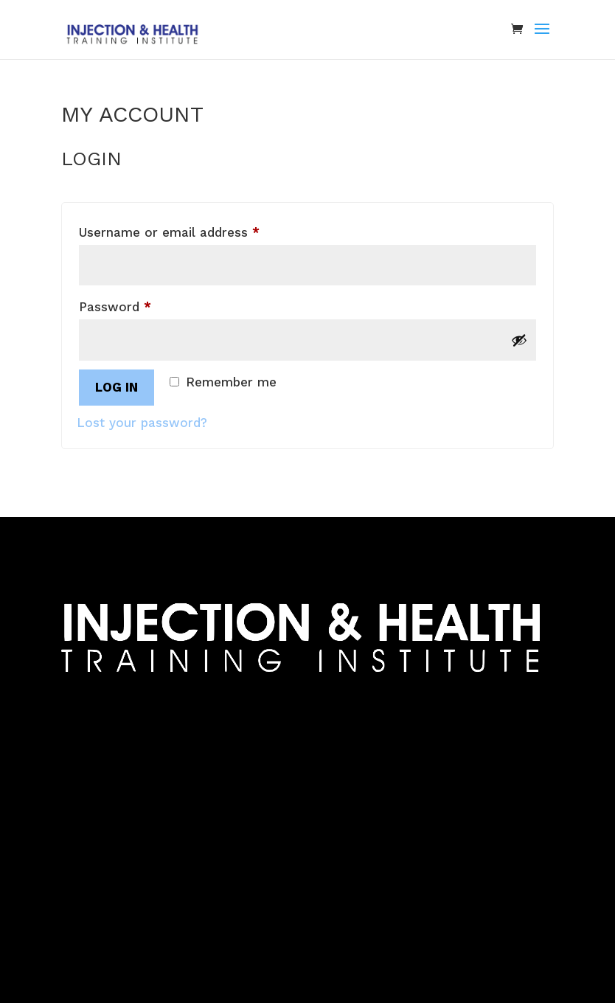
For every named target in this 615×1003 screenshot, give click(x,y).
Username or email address (196, 230)
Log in (116, 387)
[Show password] (519, 340)
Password (141, 304)
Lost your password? (142, 422)
